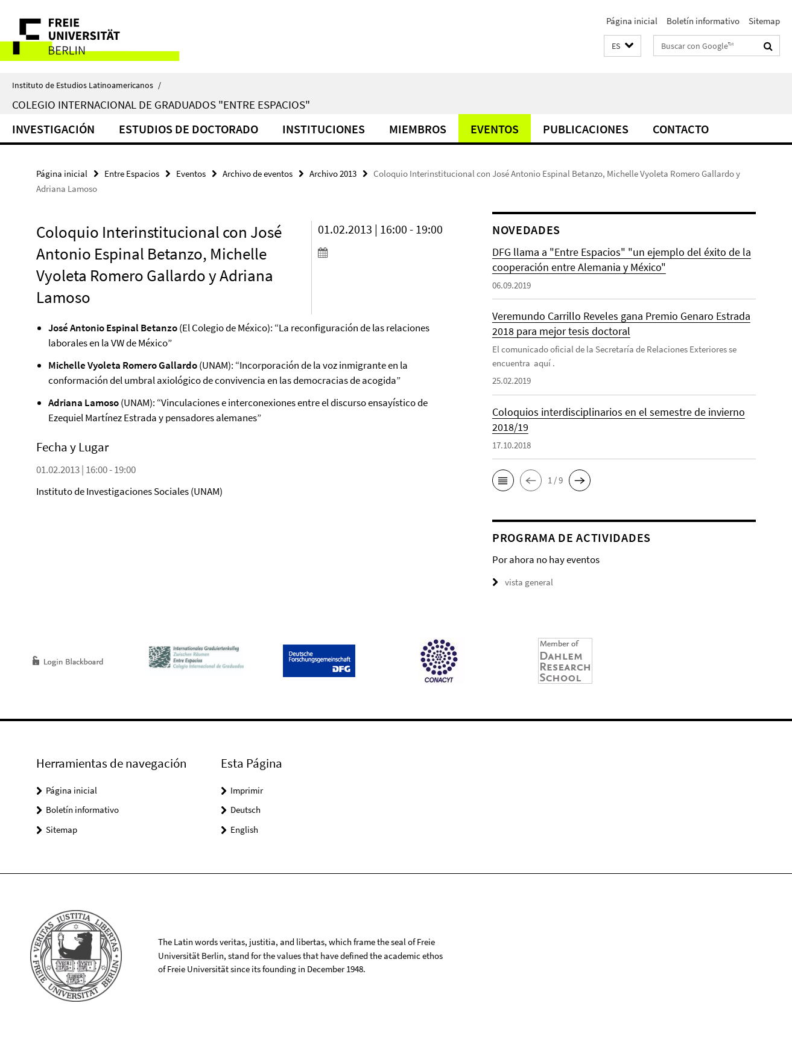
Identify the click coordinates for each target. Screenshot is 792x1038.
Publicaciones (586, 128)
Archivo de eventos (258, 173)
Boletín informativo (703, 21)
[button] (622, 46)
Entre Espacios (131, 173)
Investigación (53, 128)
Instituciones (323, 128)
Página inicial (631, 21)
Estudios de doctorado (188, 128)
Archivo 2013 (332, 173)
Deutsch (245, 809)
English (244, 829)
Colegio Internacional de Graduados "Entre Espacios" (161, 104)
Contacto (681, 128)
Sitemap (764, 21)
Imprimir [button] (246, 790)
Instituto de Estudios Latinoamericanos (86, 85)
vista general (522, 582)
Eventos (494, 128)
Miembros (417, 128)
